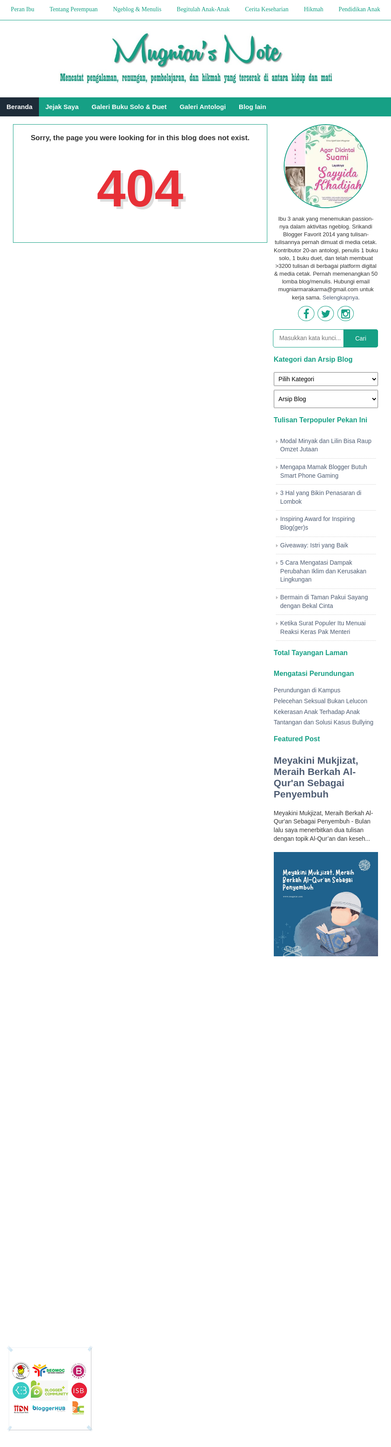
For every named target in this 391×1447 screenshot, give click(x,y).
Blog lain (252, 106)
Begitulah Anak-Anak (203, 9)
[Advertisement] (326, 1142)
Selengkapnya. (341, 297)
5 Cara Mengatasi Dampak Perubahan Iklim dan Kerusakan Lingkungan (323, 571)
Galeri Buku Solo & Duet (129, 106)
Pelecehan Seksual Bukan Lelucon (320, 701)
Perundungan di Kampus (307, 690)
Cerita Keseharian (266, 9)
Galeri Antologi (202, 106)
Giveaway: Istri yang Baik (314, 545)
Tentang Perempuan (73, 9)
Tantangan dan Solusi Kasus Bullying (323, 722)
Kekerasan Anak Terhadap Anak (317, 711)
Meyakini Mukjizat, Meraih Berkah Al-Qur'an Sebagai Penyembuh (316, 777)
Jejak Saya (62, 106)
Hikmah (313, 9)
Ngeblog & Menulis (137, 9)
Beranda (19, 106)
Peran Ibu (22, 9)
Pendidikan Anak (359, 9)
